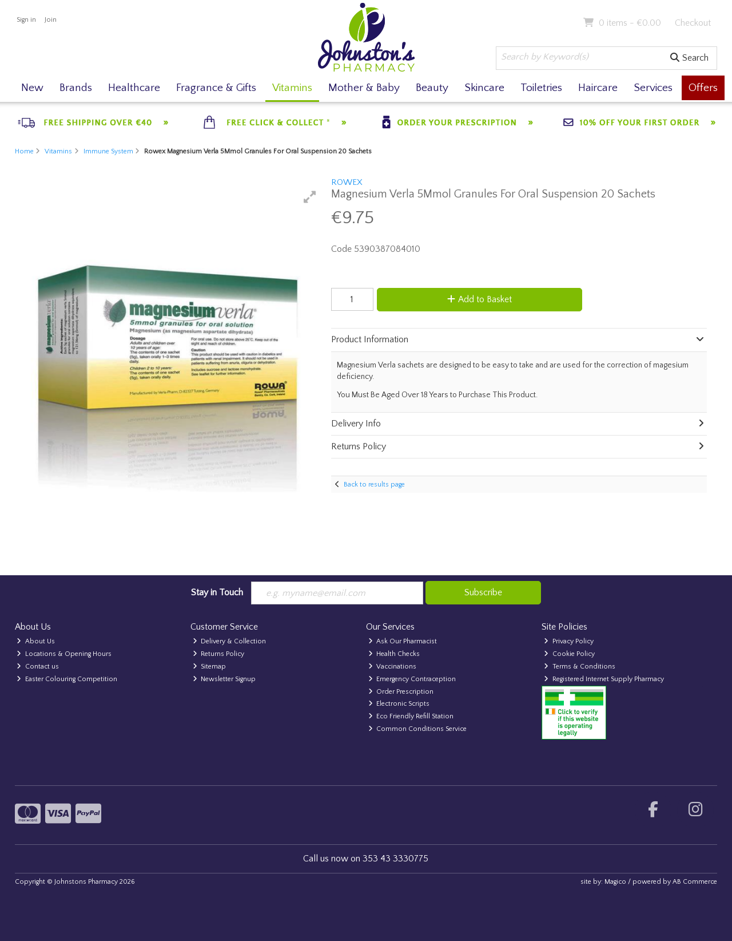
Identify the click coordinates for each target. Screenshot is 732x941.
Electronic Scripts (399, 703)
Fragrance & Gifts (216, 88)
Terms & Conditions (579, 666)
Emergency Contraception (412, 679)
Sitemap (209, 666)
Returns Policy (219, 654)
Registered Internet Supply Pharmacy (604, 679)
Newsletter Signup (224, 679)
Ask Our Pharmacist (402, 641)
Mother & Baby (364, 88)
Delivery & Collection (229, 641)
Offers (703, 88)
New (32, 88)
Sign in (26, 19)
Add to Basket (479, 299)
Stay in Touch (217, 592)
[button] (310, 197)
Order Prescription (401, 691)
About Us (36, 641)
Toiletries (541, 88)
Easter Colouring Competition (67, 679)
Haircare (598, 88)
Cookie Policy (569, 654)
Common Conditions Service (417, 729)
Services (653, 88)
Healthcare (134, 88)
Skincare (484, 88)
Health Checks (394, 654)
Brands (75, 88)
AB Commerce (695, 881)
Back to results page (374, 484)
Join (51, 19)
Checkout (693, 23)
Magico (615, 881)
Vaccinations (392, 666)
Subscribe (483, 592)
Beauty (432, 88)
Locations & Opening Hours (64, 654)
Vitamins (292, 88)
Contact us (38, 666)
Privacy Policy (569, 641)
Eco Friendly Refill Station (411, 716)
